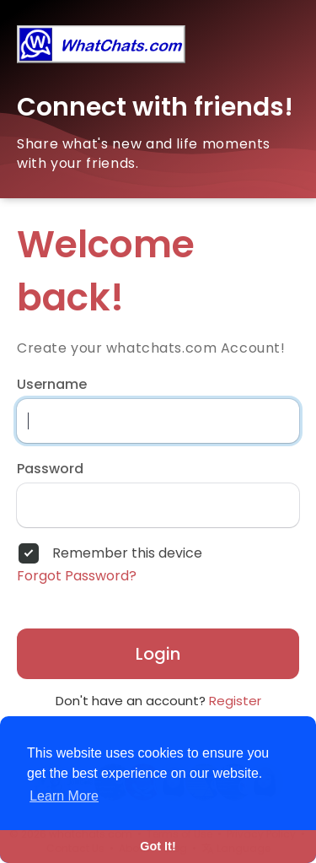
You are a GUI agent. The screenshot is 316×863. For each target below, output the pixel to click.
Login (158, 654)
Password (50, 469)
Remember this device (127, 553)
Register (235, 700)
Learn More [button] (64, 796)
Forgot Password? (77, 576)
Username (52, 384)
